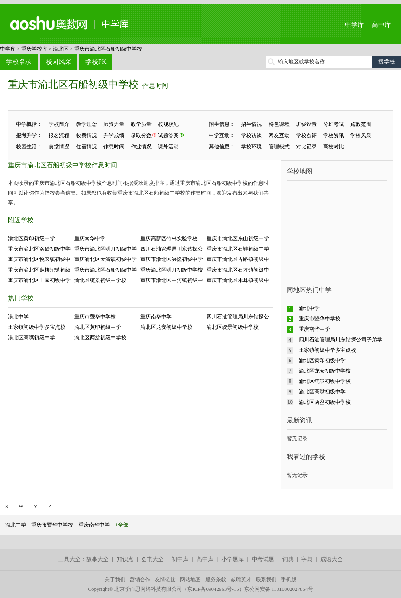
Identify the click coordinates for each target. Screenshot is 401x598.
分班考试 (333, 124)
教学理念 (86, 124)
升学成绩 (113, 135)
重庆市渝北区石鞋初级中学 (238, 249)
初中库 (180, 559)
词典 (288, 559)
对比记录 (306, 147)
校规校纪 (168, 124)
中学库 (354, 24)
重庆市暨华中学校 (95, 317)
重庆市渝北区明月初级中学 (105, 249)
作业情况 (141, 147)
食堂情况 (59, 147)
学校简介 (59, 124)
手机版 (288, 579)
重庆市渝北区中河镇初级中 (171, 280)
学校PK (95, 61)
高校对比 (333, 147)
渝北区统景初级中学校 (100, 280)
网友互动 (279, 135)
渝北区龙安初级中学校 (166, 327)
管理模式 (279, 147)
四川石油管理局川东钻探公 (171, 249)
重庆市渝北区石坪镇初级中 (238, 270)
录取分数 (141, 135)
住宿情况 (86, 147)
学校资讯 (333, 135)
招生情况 (251, 124)
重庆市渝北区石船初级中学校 (108, 49)
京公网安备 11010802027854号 (278, 589)
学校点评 (306, 135)
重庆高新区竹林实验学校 (169, 238)
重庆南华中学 (89, 238)
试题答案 (168, 135)
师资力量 (113, 124)
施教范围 (360, 124)
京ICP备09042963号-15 (213, 589)
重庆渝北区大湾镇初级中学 (105, 259)
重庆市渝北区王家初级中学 (39, 280)
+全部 (121, 525)
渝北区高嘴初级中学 (31, 337)
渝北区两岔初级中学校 (100, 337)
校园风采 (58, 61)
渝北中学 (18, 317)
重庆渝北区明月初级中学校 (171, 270)
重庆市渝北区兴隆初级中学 (171, 259)
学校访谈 (251, 135)
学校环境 (251, 147)
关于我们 (115, 579)
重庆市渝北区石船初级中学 (105, 270)
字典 (306, 559)
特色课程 (279, 124)
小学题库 (232, 559)
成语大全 (331, 559)
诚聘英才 (241, 579)
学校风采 (360, 135)
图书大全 (152, 559)
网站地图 (190, 579)
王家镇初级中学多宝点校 (36, 327)
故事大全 (97, 559)
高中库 (381, 24)
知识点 (125, 559)
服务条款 (215, 579)
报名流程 (59, 135)
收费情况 (86, 135)
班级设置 (306, 124)
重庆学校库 (34, 49)
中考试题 (263, 559)
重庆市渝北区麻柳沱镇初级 (39, 270)
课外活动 (168, 147)
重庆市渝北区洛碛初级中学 (39, 249)
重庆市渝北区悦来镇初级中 (39, 259)
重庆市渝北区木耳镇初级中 (238, 280)
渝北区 (61, 49)
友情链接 (165, 579)
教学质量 (141, 124)
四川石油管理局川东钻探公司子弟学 (340, 340)
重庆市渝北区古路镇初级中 (238, 259)
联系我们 (266, 579)
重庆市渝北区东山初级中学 (238, 238)
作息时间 (155, 85)
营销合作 (140, 579)
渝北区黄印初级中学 (31, 238)
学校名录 (19, 61)
